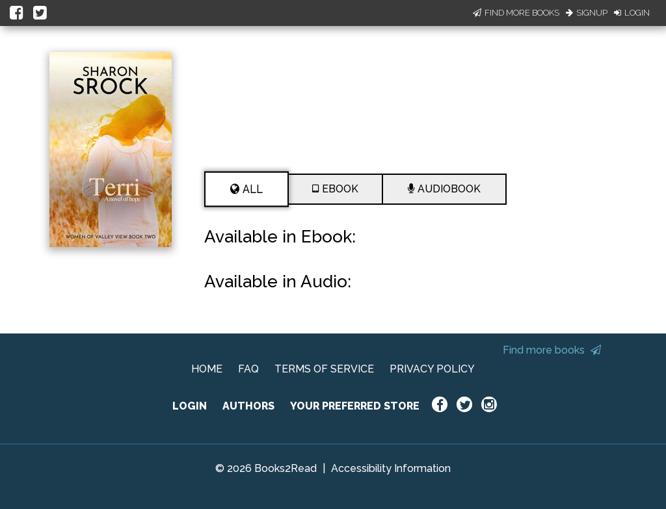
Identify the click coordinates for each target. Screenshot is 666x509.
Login (632, 13)
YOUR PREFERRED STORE (355, 406)
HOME (206, 369)
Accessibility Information (391, 468)
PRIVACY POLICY (432, 369)
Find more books (552, 350)
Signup (586, 13)
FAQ (248, 369)
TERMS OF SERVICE (324, 369)
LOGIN (189, 406)
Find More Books (516, 13)
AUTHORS (248, 406)
